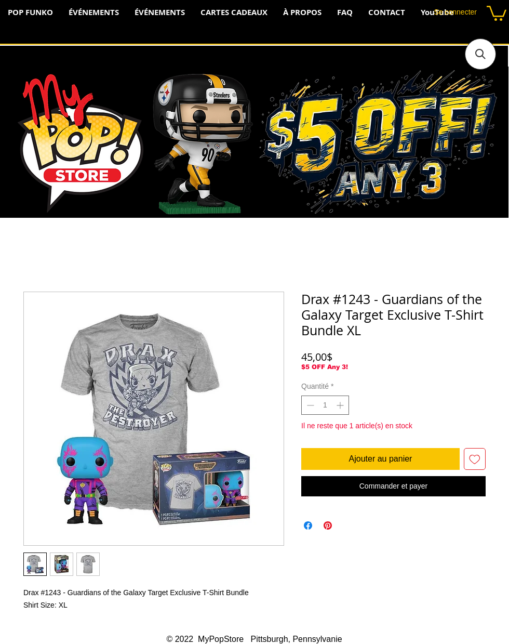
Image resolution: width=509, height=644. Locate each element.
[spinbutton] (325, 405)
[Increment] (340, 405)
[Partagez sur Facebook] (308, 525)
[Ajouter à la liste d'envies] (475, 459)
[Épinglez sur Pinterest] (328, 525)
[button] (496, 12)
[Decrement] (309, 405)
